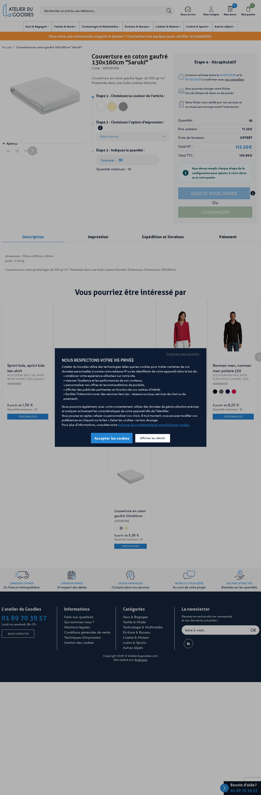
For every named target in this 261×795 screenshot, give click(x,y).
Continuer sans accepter (182, 354)
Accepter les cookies (111, 438)
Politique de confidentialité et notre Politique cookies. (154, 425)
